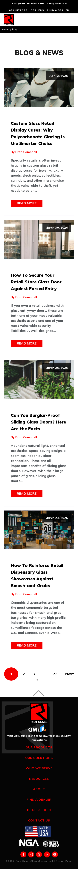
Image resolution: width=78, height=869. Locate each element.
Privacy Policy (64, 861)
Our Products (39, 747)
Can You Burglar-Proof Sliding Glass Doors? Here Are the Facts (38, 422)
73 (55, 674)
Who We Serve (39, 768)
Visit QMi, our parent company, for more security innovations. (39, 738)
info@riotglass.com (27, 3)
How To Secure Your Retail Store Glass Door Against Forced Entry (36, 281)
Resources (39, 778)
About (39, 789)
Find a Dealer (39, 799)
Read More (26, 203)
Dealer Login (39, 810)
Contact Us (39, 820)
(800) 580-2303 (57, 3)
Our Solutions (39, 758)
